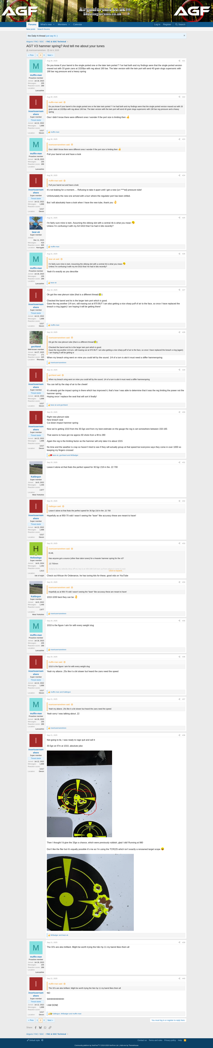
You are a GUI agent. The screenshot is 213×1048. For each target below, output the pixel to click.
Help (180, 1040)
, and (65, 455)
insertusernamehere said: (59, 145)
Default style (33, 1040)
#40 (183, 978)
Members (62, 24)
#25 (183, 218)
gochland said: (55, 375)
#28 (183, 332)
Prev (32, 55)
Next (49, 55)
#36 (183, 657)
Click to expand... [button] (116, 571)
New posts (30, 29)
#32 (183, 501)
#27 (183, 290)
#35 (183, 621)
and (59, 405)
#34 (183, 582)
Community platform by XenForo (97, 1045)
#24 (183, 175)
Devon (41, 133)
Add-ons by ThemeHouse (129, 1045)
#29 (183, 370)
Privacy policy (170, 1040)
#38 (183, 735)
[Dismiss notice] (184, 35)
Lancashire (39, 91)
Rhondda (40, 360)
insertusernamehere (37, 50)
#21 (183, 61)
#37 (183, 699)
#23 (183, 139)
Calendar (77, 24)
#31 (183, 462)
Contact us (142, 1040)
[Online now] (36, 554)
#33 (183, 543)
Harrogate (40, 248)
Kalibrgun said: (55, 506)
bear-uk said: (54, 259)
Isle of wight (39, 576)
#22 (183, 97)
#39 (183, 942)
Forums (32, 24)
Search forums (43, 29)
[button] (54, 24)
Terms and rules (155, 1040)
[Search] (180, 24)
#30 (183, 412)
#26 (183, 254)
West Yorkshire (38, 495)
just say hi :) (51, 36)
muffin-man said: (56, 102)
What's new (46, 24)
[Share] (179, 60)
